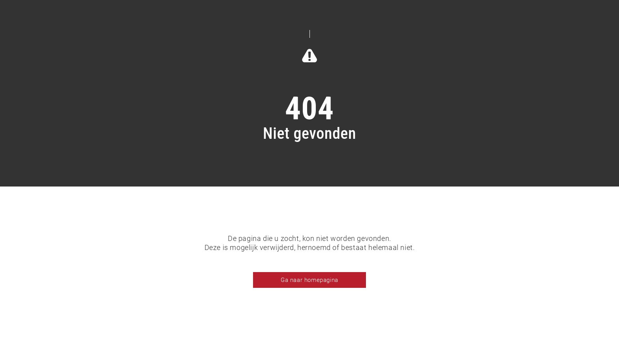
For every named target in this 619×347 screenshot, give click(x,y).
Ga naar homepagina (309, 280)
